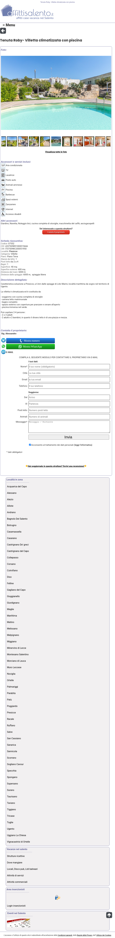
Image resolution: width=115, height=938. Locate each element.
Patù (9, 699)
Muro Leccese (14, 667)
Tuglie (10, 822)
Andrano (11, 512)
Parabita (11, 693)
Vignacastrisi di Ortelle (18, 841)
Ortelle (10, 680)
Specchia (11, 770)
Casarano (12, 538)
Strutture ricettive (16, 856)
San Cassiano (14, 738)
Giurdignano (13, 602)
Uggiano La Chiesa (16, 835)
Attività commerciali (17, 882)
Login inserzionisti (16, 905)
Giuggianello (13, 596)
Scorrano (11, 757)
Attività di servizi (15, 875)
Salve (9, 732)
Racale (10, 719)
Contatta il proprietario (56, 232)
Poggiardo (12, 706)
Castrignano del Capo (18, 551)
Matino (10, 622)
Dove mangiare (14, 862)
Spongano (12, 777)
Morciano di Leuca (16, 661)
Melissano (12, 628)
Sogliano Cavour (15, 764)
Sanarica (11, 745)
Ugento (10, 828)
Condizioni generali (65, 935)
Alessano (11, 493)
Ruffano (11, 725)
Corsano (11, 564)
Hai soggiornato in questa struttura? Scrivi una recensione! (56, 466)
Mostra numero (32, 340)
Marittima (12, 615)
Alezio (10, 499)
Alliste (10, 506)
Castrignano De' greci (18, 544)
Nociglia (11, 673)
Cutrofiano (12, 570)
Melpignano (13, 635)
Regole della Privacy (84, 935)
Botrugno (11, 525)
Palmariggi (12, 686)
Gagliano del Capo (16, 589)
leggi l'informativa (83, 445)
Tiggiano (11, 809)
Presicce (13, 251)
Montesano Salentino (18, 654)
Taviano (11, 803)
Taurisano (12, 796)
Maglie (10, 609)
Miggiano (11, 641)
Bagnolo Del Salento (17, 518)
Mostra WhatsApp (32, 346)
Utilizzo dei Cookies (103, 935)
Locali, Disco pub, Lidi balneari (22, 869)
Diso (9, 577)
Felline (10, 583)
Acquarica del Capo (17, 486)
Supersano (12, 783)
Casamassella (14, 531)
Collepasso (12, 557)
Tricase (10, 816)
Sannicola (12, 751)
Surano (10, 790)
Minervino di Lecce (16, 648)
